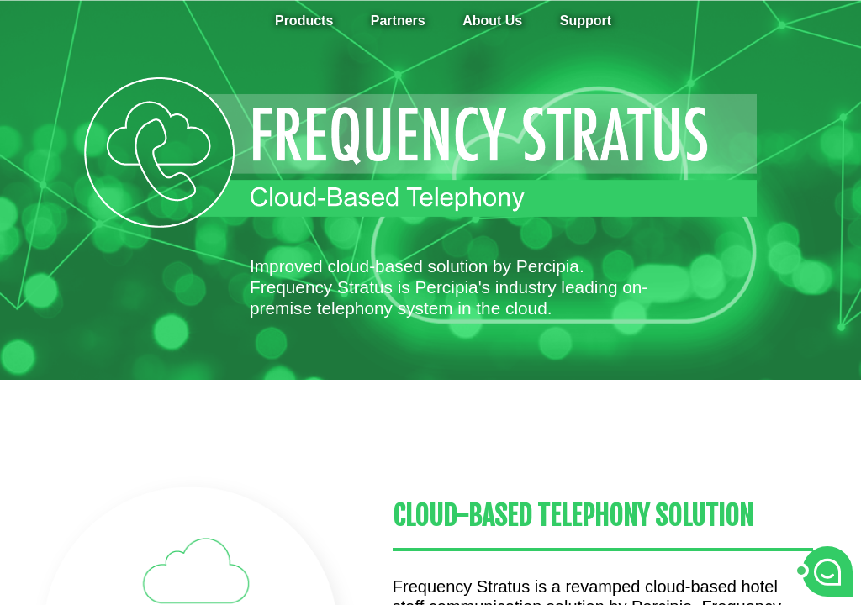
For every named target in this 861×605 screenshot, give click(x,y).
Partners (398, 20)
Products (304, 20)
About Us (492, 20)
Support (585, 20)
